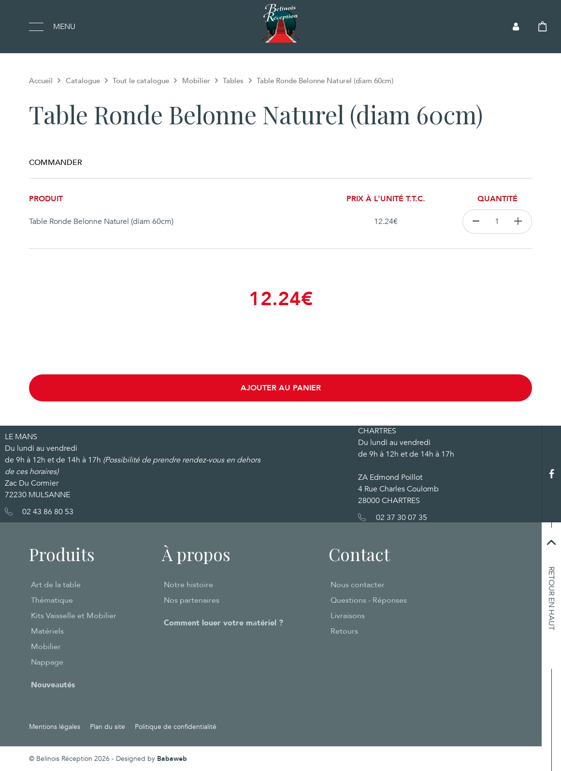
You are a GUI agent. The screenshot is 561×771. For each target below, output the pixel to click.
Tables (233, 81)
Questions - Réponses (369, 600)
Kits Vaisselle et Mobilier (73, 615)
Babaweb (172, 758)
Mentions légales (54, 726)
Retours (344, 631)
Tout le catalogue (141, 81)
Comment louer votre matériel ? (223, 623)
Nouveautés (53, 685)
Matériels (47, 631)
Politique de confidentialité (175, 726)
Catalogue (83, 81)
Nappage (47, 662)
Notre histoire (188, 584)
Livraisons (348, 615)
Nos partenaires (191, 600)
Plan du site (107, 726)
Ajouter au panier (281, 388)
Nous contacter (358, 584)
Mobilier (196, 81)
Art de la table (56, 584)
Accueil (41, 81)
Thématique (52, 600)
